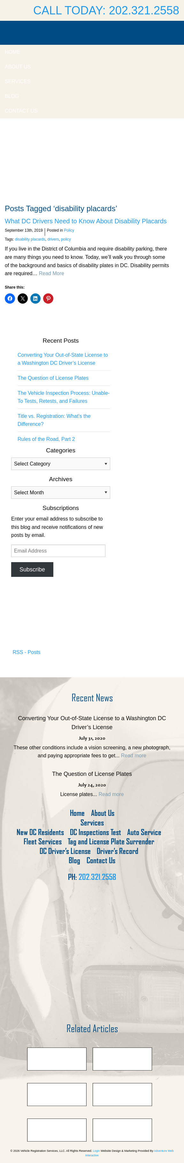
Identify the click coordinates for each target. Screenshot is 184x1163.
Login (96, 1150)
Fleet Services (43, 841)
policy (66, 239)
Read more (133, 755)
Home (12, 52)
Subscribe (32, 569)
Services (18, 81)
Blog (12, 96)
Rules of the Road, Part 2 (46, 439)
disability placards (30, 239)
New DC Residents (40, 832)
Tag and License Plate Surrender (111, 841)
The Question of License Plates (53, 378)
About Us (18, 66)
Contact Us (21, 111)
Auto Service (144, 832)
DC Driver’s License (65, 851)
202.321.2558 (97, 877)
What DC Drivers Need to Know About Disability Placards (86, 221)
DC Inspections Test (95, 832)
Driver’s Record (117, 851)
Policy (69, 230)
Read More (51, 273)
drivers (53, 239)
